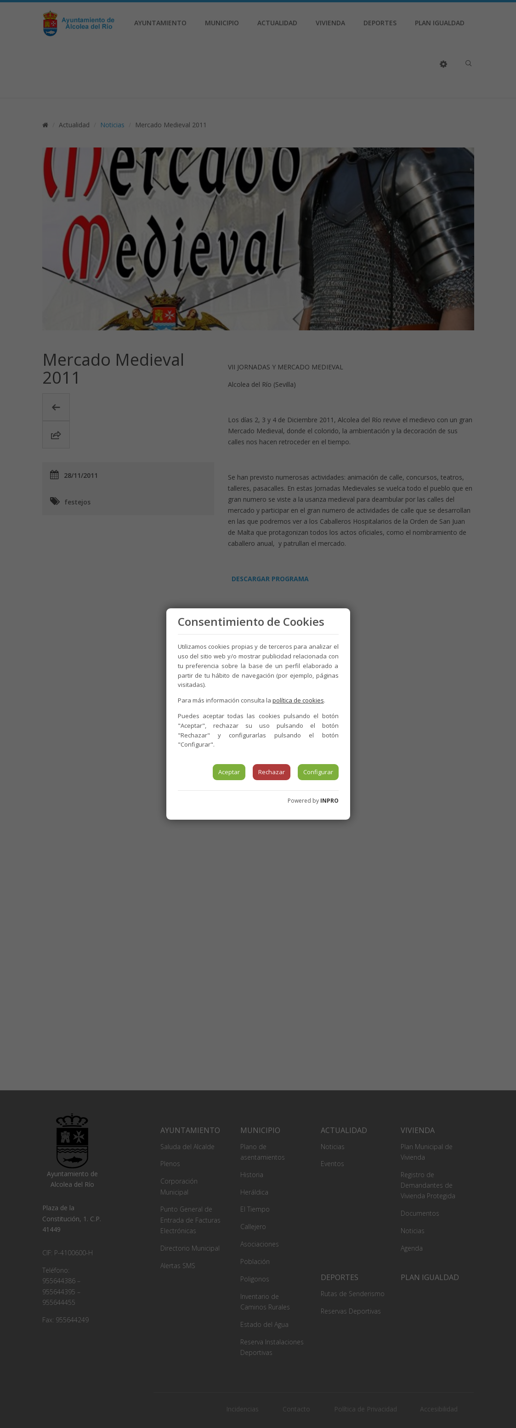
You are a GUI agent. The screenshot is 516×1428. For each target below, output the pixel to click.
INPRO (329, 801)
